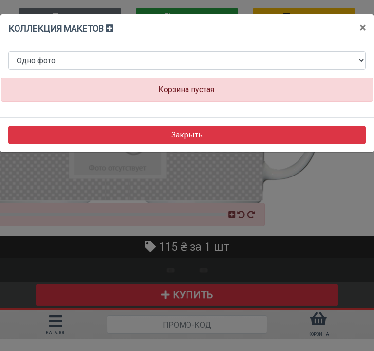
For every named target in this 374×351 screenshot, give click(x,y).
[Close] (363, 27)
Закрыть (187, 134)
